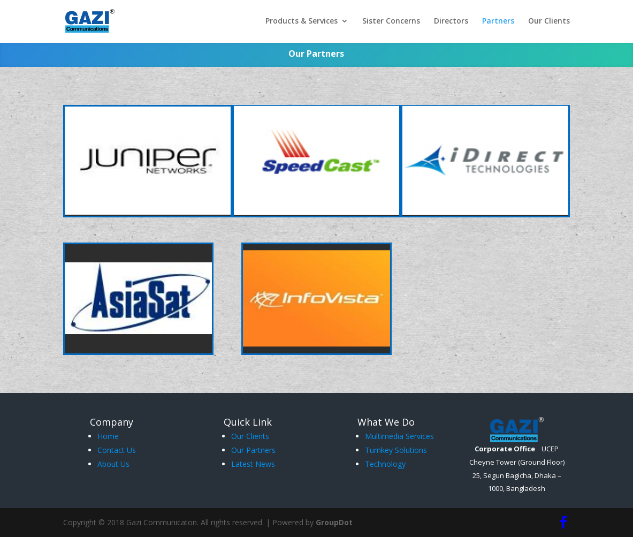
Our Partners (253, 450)
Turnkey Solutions (396, 450)
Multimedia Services (399, 436)
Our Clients (549, 21)
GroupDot (334, 522)
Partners (498, 21)
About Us (113, 464)
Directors (451, 21)
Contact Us (116, 450)
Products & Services (301, 21)
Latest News (253, 464)
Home (108, 436)
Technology (385, 464)
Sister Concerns (391, 21)
